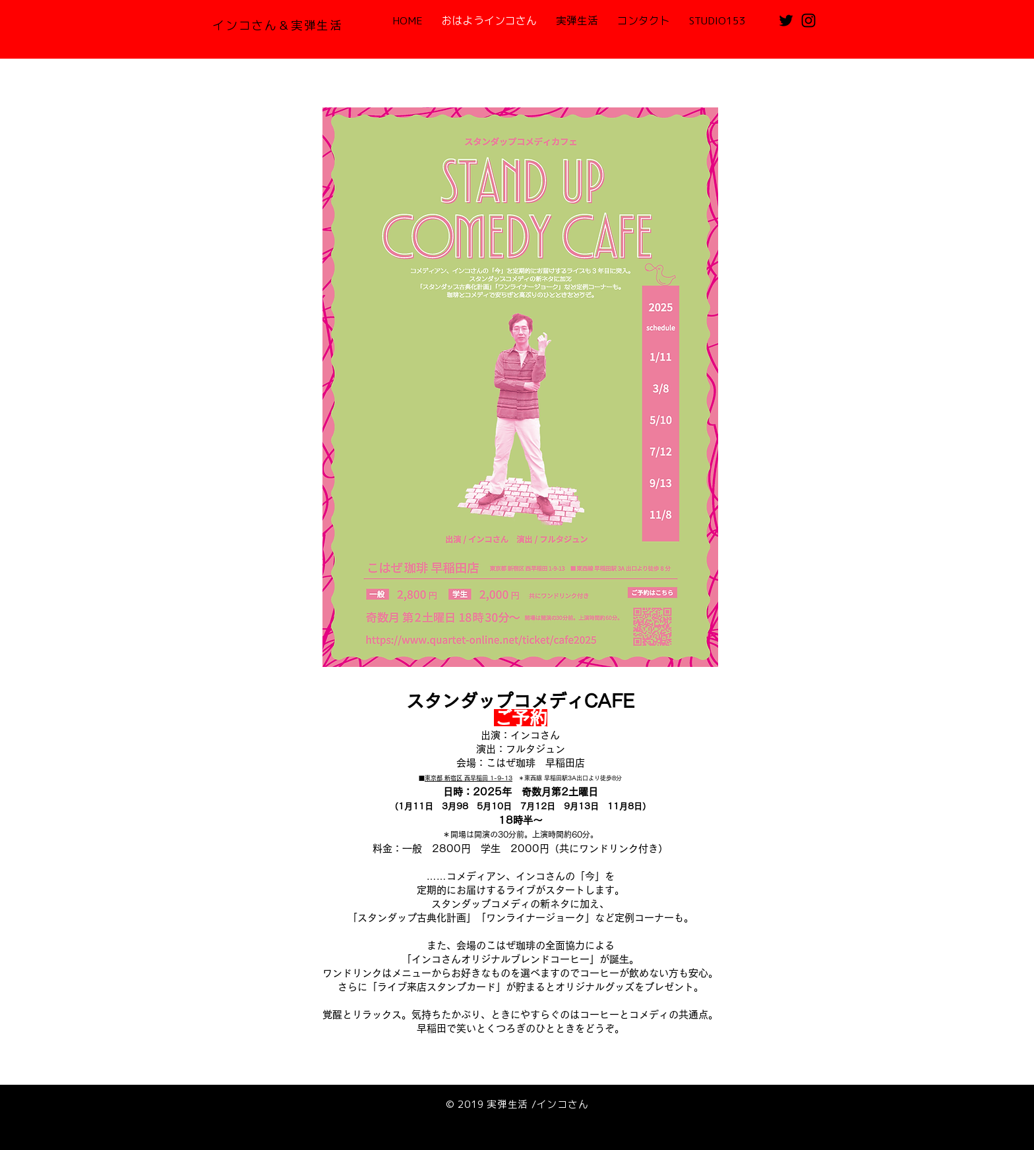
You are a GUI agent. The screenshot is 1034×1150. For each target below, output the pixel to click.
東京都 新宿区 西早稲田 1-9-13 (468, 778)
